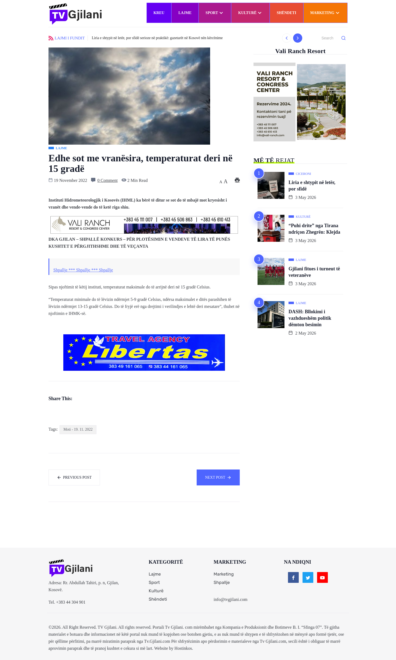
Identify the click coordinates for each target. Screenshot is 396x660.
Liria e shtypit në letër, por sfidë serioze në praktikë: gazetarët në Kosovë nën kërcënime (157, 38)
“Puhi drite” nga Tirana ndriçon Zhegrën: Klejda (314, 229)
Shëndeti (286, 13)
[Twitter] (308, 577)
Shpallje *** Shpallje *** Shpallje (83, 270)
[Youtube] (322, 577)
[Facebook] (293, 577)
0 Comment (108, 180)
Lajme (185, 13)
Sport (215, 13)
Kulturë (250, 13)
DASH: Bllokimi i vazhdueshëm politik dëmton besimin (310, 318)
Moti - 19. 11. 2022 (77, 429)
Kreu (159, 13)
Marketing (325, 13)
